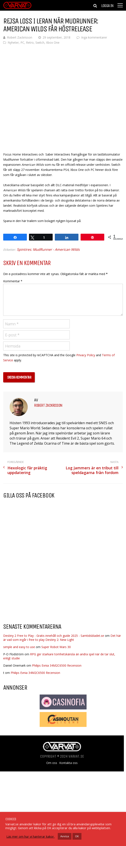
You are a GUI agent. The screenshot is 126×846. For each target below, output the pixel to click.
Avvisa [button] (64, 836)
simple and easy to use (19, 647)
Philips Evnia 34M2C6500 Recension (56, 665)
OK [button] (77, 836)
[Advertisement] (39, 585)
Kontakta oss (68, 762)
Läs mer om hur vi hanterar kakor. (30, 836)
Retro (30, 42)
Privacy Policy (85, 355)
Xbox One (52, 42)
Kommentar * (12, 281)
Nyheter (13, 42)
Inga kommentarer (94, 37)
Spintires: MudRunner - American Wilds (48, 249)
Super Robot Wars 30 (56, 647)
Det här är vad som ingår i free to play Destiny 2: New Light (62, 638)
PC (22, 42)
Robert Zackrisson (19, 37)
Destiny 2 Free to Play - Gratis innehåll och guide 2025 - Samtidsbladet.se (53, 636)
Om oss (51, 762)
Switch (39, 42)
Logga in (107, 6)
